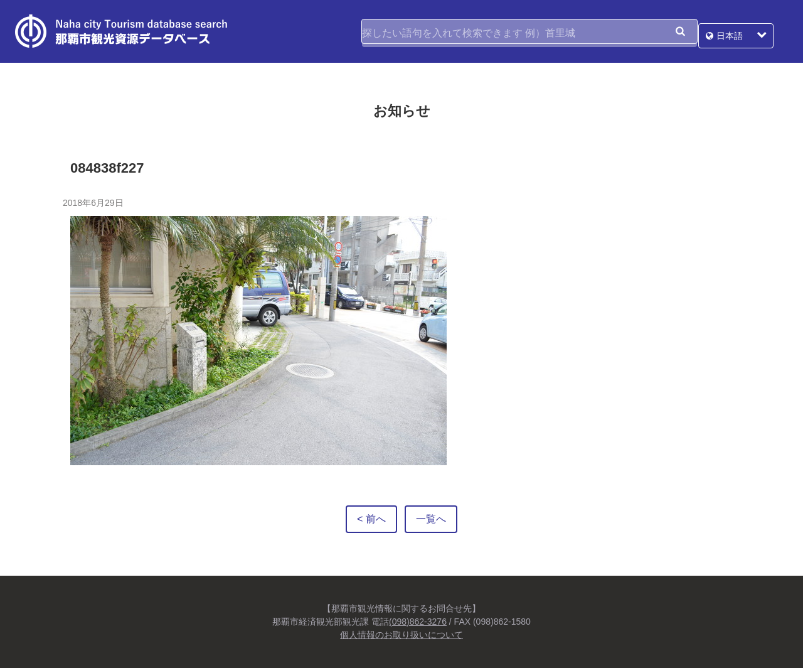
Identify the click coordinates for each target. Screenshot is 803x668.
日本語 (744, 31)
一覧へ (431, 519)
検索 (680, 31)
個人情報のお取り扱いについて (401, 635)
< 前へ (371, 519)
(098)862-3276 (418, 622)
